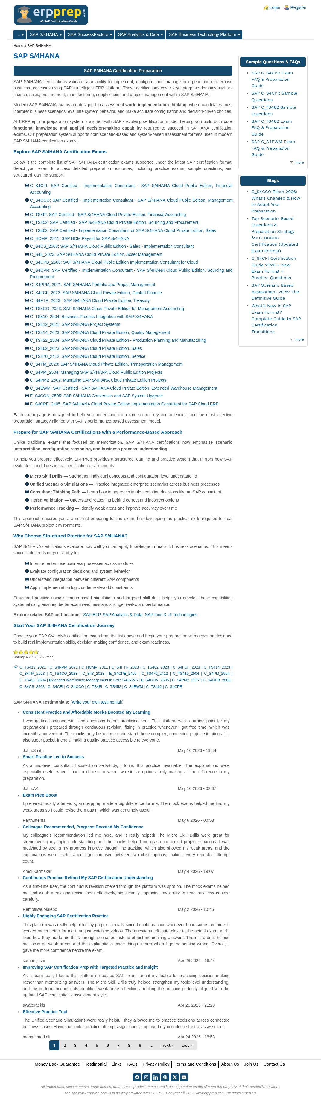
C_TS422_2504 (32, 680)
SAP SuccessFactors (88, 34)
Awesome (35, 652)
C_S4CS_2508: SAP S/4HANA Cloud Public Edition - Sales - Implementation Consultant (112, 246)
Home (18, 46)
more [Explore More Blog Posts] (299, 339)
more (299, 162)
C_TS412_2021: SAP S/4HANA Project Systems (75, 324)
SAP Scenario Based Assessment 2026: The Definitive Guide (275, 291)
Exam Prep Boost (40, 795)
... (18, 34)
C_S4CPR (173, 687)
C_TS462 (154, 687)
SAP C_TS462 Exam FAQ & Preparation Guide (272, 127)
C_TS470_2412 (155, 673)
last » (187, 1045)
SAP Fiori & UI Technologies (171, 614)
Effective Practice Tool (45, 1011)
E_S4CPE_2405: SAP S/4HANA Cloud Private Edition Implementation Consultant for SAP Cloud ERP (124, 404)
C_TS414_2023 (217, 667)
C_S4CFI (55, 687)
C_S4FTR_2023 (125, 667)
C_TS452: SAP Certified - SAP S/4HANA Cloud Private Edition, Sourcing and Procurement (114, 222)
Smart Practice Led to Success (53, 756)
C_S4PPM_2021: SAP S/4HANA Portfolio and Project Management (92, 284)
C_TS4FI (94, 687)
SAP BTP (91, 614)
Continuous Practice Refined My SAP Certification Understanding (88, 877)
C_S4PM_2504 (216, 673)
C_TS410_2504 (186, 673)
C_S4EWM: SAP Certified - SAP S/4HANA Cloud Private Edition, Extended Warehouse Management (123, 388)
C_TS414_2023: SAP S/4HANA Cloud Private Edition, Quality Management (100, 332)
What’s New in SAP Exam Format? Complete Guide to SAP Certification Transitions (276, 318)
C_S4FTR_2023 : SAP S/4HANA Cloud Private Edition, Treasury (90, 300)
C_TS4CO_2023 (63, 673)
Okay (21, 652)
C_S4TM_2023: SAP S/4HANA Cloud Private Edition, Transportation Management (106, 364)
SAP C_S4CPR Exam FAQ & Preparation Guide (272, 79)
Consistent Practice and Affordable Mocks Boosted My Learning (86, 712)
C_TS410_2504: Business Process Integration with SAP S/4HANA (91, 316)
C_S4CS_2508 (32, 687)
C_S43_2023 (93, 673)
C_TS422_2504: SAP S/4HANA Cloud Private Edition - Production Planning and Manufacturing (118, 340)
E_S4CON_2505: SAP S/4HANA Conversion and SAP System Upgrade (96, 396)
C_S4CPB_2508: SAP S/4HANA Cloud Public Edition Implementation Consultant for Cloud (114, 262)
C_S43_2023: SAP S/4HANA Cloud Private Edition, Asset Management (96, 254)
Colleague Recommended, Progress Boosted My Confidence (83, 826)
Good (26, 652)
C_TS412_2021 (32, 667)
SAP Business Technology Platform (202, 34)
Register (298, 7)
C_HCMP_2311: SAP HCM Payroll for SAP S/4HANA (79, 238)
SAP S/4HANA (44, 34)
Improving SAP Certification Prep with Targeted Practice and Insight (90, 967)
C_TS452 (113, 687)
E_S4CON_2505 (155, 680)
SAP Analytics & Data (138, 34)
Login (275, 7)
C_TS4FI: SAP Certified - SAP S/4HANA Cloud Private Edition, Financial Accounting (108, 214)
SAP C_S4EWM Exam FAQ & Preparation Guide (273, 148)
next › (167, 1045)
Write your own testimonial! (97, 702)
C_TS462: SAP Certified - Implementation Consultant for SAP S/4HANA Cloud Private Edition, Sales (123, 230)
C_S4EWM (133, 687)
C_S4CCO (75, 687)
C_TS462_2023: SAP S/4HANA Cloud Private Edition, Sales (86, 348)
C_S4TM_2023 (32, 673)
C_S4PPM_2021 (64, 667)
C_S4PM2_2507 (186, 680)
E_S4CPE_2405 (123, 673)
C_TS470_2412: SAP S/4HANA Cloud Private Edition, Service (87, 356)
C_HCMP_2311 (94, 667)
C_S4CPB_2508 (216, 680)
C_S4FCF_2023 (186, 667)
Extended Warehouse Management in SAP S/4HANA (93, 680)
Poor (16, 652)
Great (31, 652)
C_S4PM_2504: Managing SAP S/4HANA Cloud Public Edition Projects (96, 372)
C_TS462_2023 (156, 667)
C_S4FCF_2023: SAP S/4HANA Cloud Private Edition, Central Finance (96, 292)
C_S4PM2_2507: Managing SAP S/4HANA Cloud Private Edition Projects (98, 380)
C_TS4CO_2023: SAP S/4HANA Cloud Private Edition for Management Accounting (107, 308)
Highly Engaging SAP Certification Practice (66, 916)
